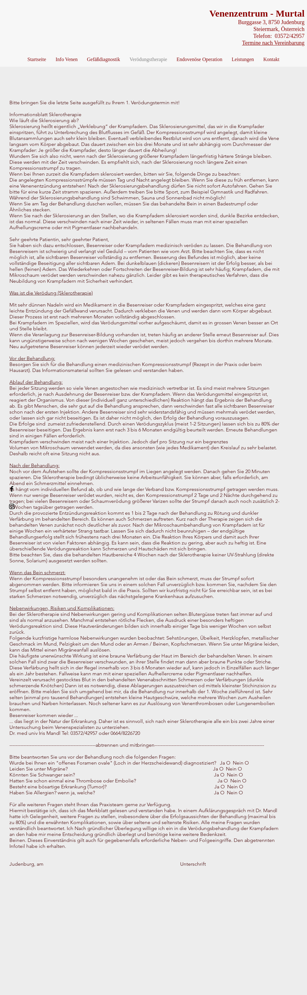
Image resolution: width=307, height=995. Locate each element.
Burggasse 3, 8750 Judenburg (270, 22)
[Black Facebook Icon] (11, 488)
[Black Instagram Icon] (11, 506)
